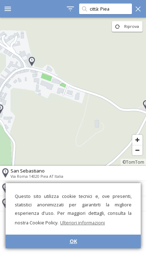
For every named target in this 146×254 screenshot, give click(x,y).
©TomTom (133, 162)
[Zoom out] (137, 150)
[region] (73, 92)
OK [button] (73, 241)
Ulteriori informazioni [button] (82, 222)
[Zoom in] (137, 140)
